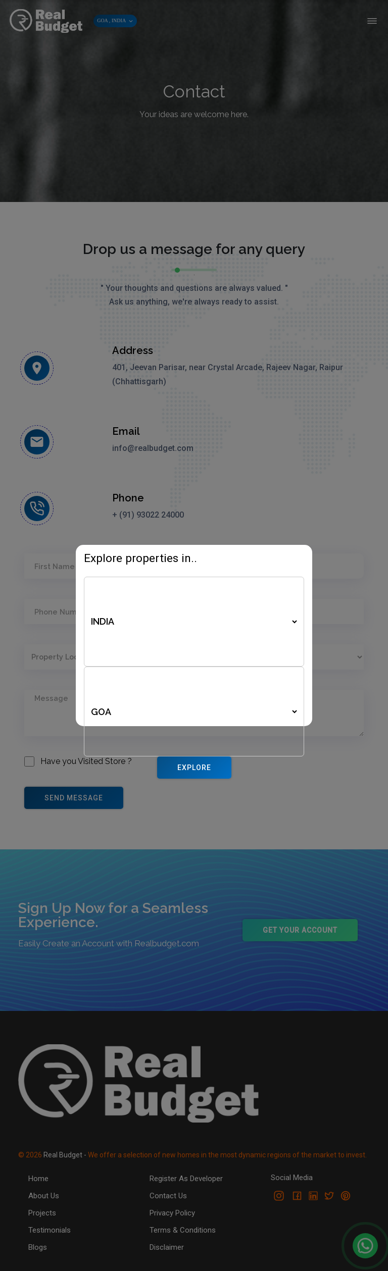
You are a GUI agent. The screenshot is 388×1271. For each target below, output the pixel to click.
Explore (194, 768)
